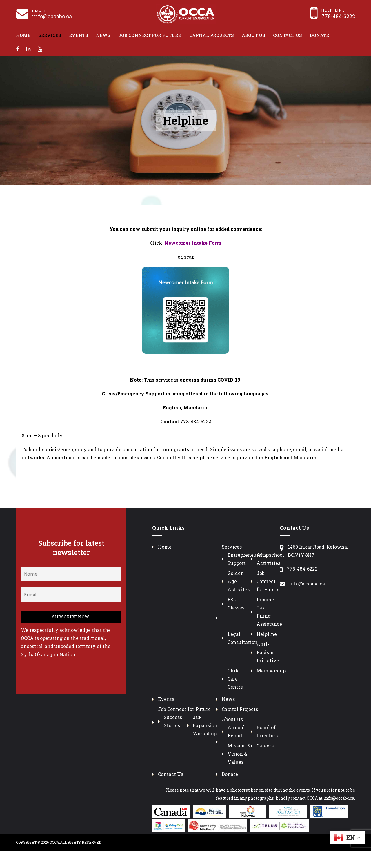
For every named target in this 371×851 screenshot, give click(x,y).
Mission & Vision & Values (239, 754)
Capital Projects (211, 35)
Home (23, 35)
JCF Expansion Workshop (205, 725)
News (103, 35)
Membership (271, 670)
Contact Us (287, 35)
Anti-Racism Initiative (268, 652)
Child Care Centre (235, 678)
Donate (319, 35)
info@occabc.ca (52, 16)
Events (78, 35)
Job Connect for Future (149, 35)
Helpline (267, 634)
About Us (253, 35)
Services (50, 35)
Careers (265, 746)
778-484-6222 (338, 16)
